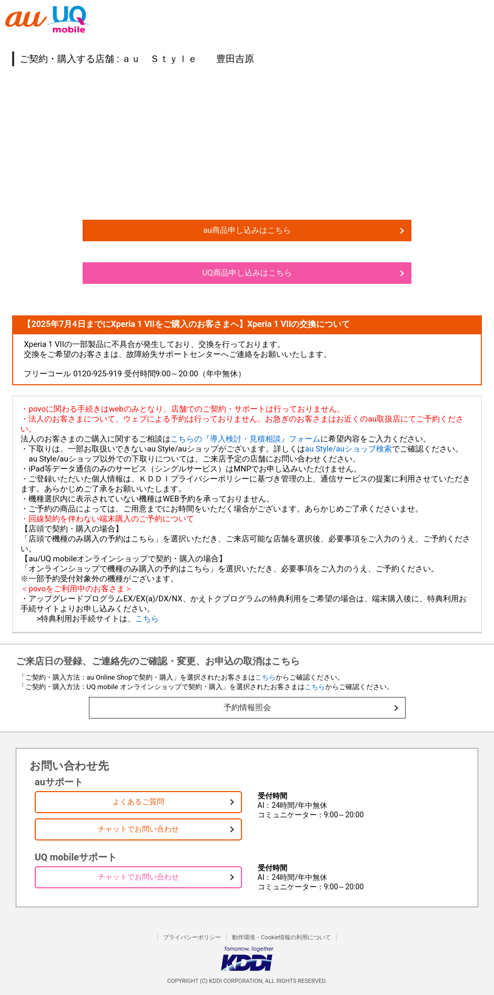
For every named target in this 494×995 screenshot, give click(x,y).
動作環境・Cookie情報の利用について (281, 937)
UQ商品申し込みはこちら (246, 273)
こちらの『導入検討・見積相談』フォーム (245, 439)
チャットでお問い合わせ (138, 829)
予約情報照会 (247, 707)
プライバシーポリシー (192, 937)
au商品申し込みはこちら (246, 230)
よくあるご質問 (138, 801)
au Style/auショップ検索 (348, 449)
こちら (147, 618)
